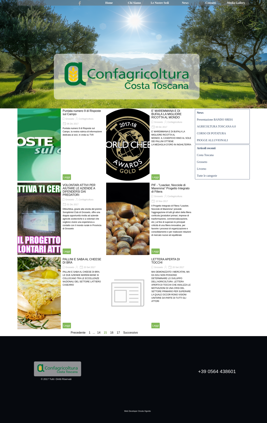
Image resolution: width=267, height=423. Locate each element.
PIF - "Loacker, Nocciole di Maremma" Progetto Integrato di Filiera (170, 188)
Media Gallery (236, 2)
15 (106, 332)
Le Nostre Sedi (160, 2)
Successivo (130, 332)
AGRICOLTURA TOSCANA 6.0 (216, 126)
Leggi (67, 177)
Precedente (78, 332)
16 (112, 332)
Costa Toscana (205, 155)
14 (99, 332)
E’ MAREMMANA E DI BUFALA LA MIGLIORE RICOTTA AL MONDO (166, 114)
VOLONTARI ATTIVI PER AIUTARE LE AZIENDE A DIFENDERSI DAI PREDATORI (79, 190)
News (185, 2)
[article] (60, 144)
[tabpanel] (137, 408)
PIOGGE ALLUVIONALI (212, 140)
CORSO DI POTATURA (211, 133)
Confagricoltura (86, 119)
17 (119, 332)
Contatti (210, 2)
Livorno (201, 168)
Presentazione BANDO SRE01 (215, 119)
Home (109, 2)
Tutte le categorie (207, 175)
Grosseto (69, 119)
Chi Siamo (134, 2)
